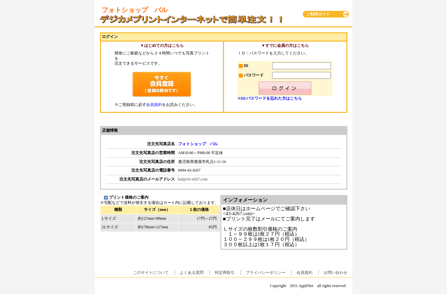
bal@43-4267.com (193, 179)
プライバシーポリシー (265, 272)
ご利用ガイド (318, 14)
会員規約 (154, 104)
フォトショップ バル (198, 144)
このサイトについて (151, 272)
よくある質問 (192, 272)
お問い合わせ (335, 272)
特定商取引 (225, 272)
